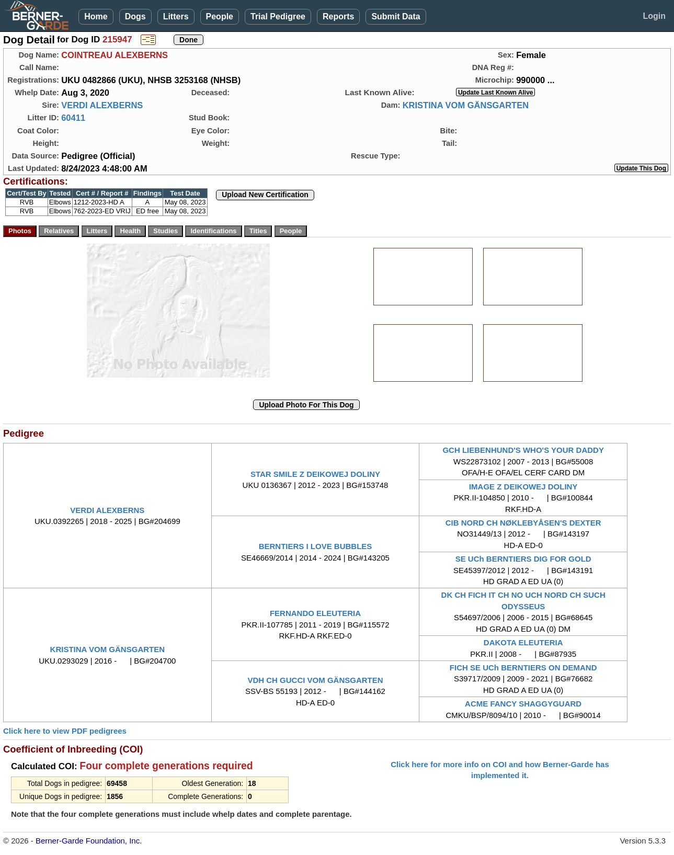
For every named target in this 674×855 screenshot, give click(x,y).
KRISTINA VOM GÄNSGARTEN (466, 105)
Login (654, 16)
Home (95, 16)
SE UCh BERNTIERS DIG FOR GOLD (523, 558)
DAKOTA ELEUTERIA (523, 642)
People (219, 16)
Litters (176, 16)
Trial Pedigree (277, 16)
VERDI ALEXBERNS (102, 105)
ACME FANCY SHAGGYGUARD (523, 703)
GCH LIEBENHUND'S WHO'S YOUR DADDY (523, 450)
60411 (73, 117)
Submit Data (395, 16)
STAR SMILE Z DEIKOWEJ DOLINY (315, 474)
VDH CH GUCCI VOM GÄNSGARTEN (315, 680)
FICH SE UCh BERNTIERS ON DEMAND (523, 667)
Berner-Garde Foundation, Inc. (89, 840)
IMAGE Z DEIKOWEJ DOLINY (523, 486)
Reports (338, 16)
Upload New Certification (265, 194)
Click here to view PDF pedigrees (65, 730)
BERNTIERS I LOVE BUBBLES (315, 546)
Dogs (135, 16)
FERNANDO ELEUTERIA (315, 613)
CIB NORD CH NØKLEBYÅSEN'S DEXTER (523, 522)
